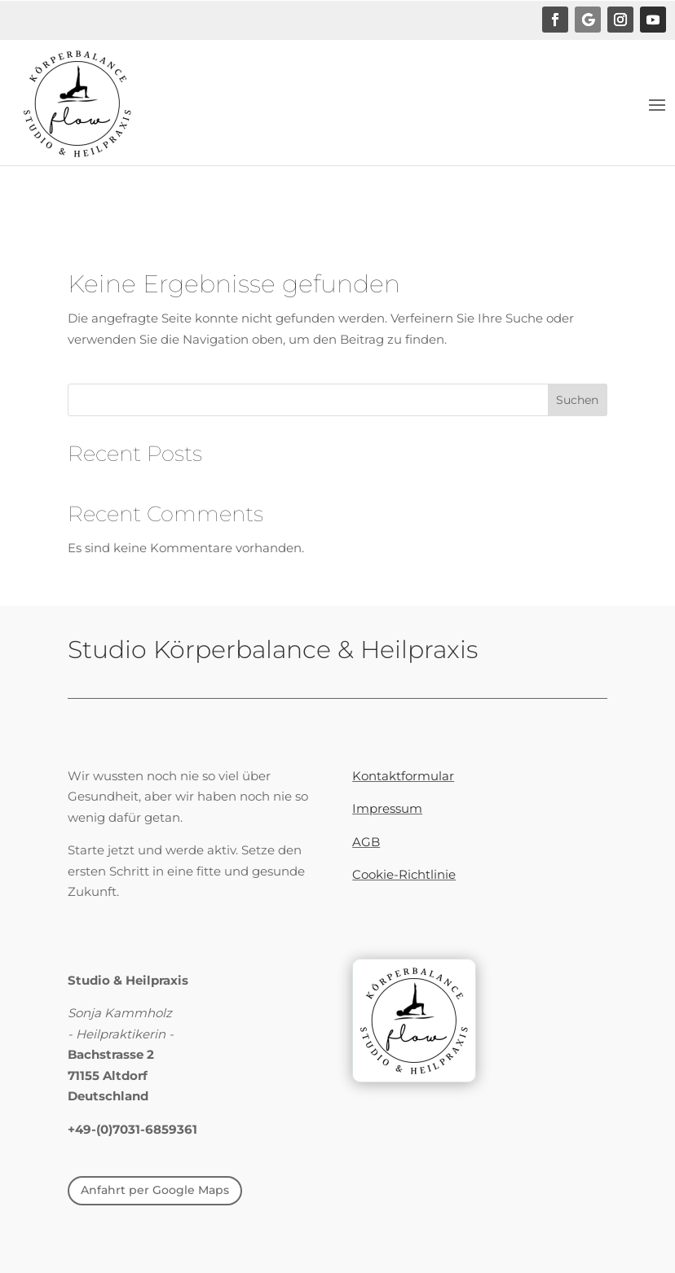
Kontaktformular (403, 776)
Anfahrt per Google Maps (155, 1190)
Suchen (577, 400)
